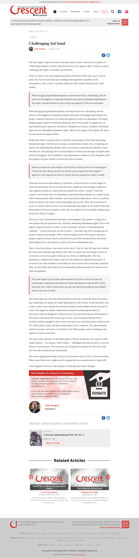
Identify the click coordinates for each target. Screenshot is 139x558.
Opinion (51, 538)
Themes (98, 545)
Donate (81, 534)
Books (60, 545)
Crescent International (49, 492)
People (89, 545)
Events (69, 545)
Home (35, 534)
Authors (61, 534)
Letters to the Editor (76, 541)
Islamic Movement (94, 538)
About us (91, 534)
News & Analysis (63, 538)
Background (61, 541)
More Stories (53, 443)
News (52, 534)
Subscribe (71, 534)
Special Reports (78, 538)
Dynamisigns (80, 554)
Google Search (114, 534)
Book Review (109, 538)
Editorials (41, 538)
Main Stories (30, 538)
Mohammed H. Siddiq (90, 492)
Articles (52, 545)
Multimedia (79, 545)
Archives (44, 534)
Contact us (101, 534)
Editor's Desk (122, 538)
